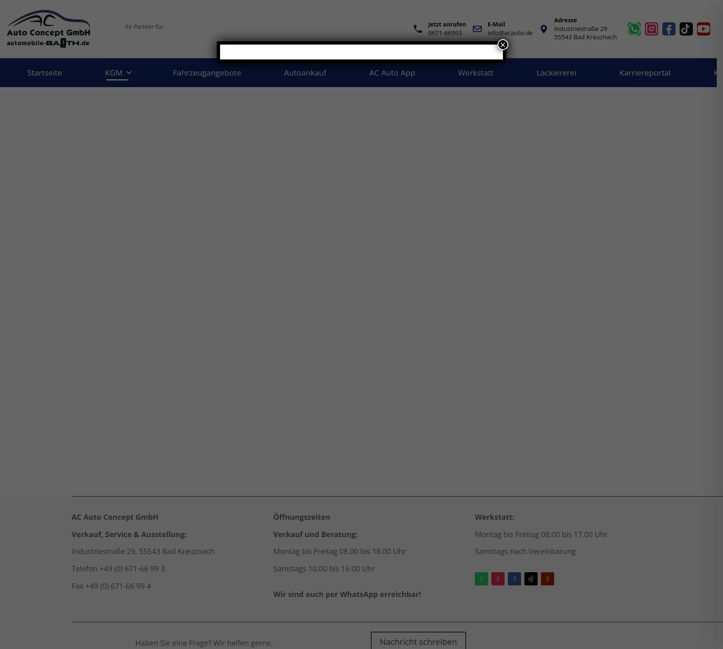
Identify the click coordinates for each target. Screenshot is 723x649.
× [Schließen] (503, 44)
